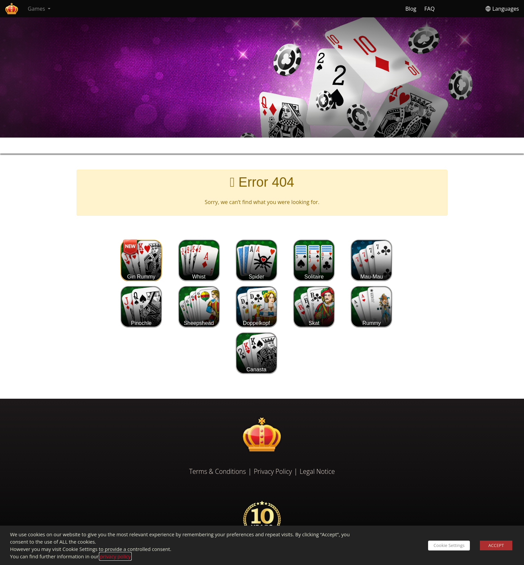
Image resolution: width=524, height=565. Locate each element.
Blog (410, 8)
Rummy (371, 306)
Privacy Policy (273, 471)
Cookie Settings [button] (449, 545)
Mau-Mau (371, 260)
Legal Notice (317, 471)
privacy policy (115, 556)
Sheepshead (199, 306)
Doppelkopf (256, 306)
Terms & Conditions (217, 471)
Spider (256, 260)
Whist (199, 260)
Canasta (256, 353)
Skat (314, 306)
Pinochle (141, 306)
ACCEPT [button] (496, 545)
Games (37, 8)
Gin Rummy (141, 260)
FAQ (429, 8)
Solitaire (314, 260)
